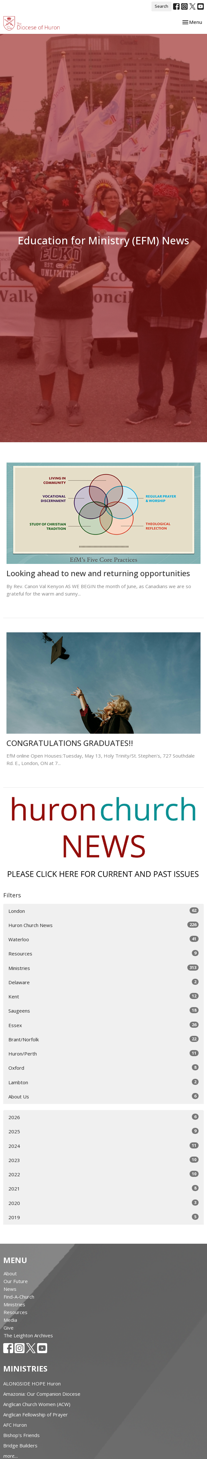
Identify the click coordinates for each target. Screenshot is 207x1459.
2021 (103, 1188)
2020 (103, 1202)
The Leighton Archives (28, 1335)
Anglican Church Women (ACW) (36, 1404)
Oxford (103, 1067)
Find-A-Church (19, 1296)
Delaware (103, 982)
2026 (103, 1117)
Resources (103, 953)
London (103, 910)
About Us (103, 1096)
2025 (103, 1131)
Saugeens (103, 1010)
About (10, 1273)
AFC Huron (15, 1425)
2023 (103, 1160)
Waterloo (103, 939)
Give (9, 1327)
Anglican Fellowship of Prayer (35, 1414)
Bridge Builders (20, 1445)
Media (10, 1320)
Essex (103, 1025)
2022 (103, 1174)
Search (161, 6)
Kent (103, 996)
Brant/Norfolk (103, 1039)
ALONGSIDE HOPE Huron (32, 1383)
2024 (103, 1145)
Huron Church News (103, 925)
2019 (103, 1217)
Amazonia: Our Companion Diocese (41, 1394)
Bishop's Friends (21, 1435)
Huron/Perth (103, 1053)
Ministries (103, 967)
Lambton (103, 1082)
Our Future (16, 1281)
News (10, 1289)
